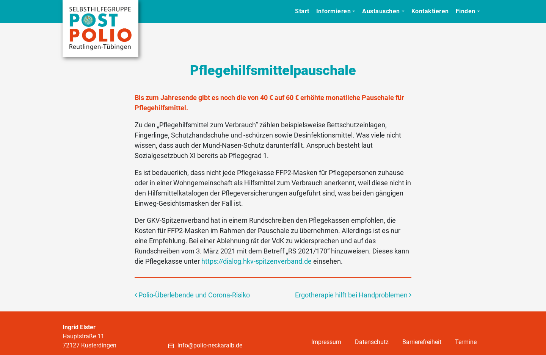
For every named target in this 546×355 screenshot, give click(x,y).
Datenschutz (372, 342)
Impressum (326, 342)
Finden (465, 11)
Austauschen (381, 11)
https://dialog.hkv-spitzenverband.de (256, 261)
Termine (466, 342)
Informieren (333, 11)
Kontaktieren (430, 11)
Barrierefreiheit (421, 342)
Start (302, 11)
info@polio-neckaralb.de (205, 345)
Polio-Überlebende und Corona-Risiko (192, 295)
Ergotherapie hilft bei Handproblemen (353, 295)
